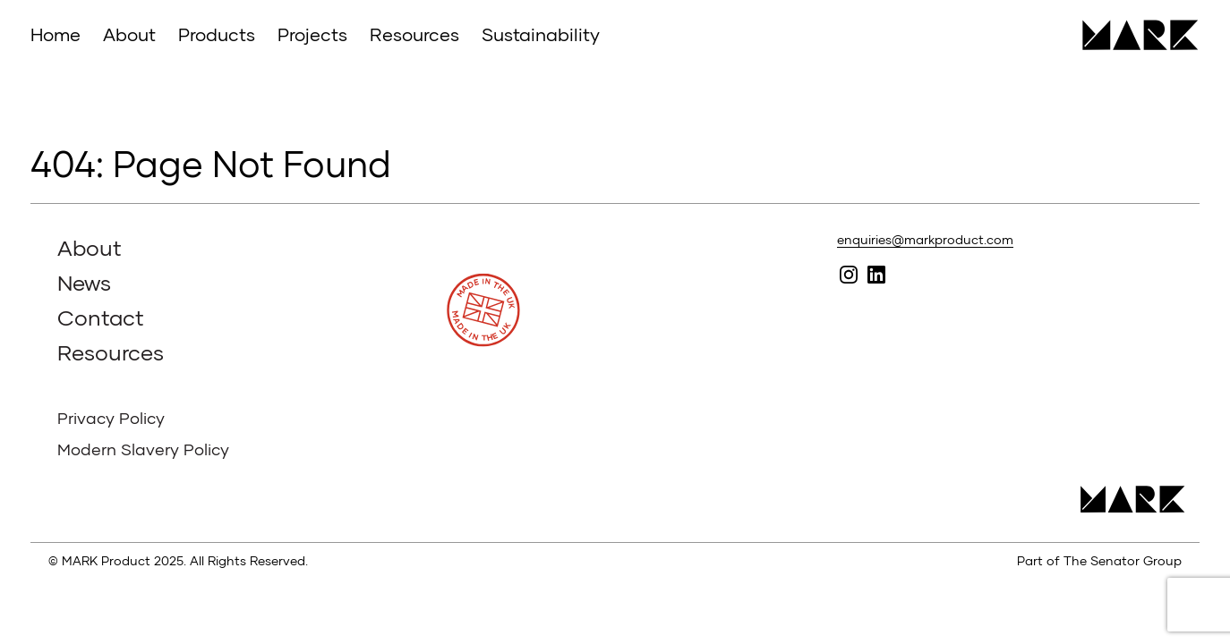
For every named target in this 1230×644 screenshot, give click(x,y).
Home (55, 34)
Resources (414, 34)
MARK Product (1134, 35)
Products (216, 34)
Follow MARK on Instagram (849, 274)
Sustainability (541, 34)
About (129, 34)
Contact (100, 317)
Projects (312, 34)
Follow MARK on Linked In (877, 274)
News (84, 282)
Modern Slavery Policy (143, 449)
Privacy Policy (111, 418)
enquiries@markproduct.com (925, 239)
